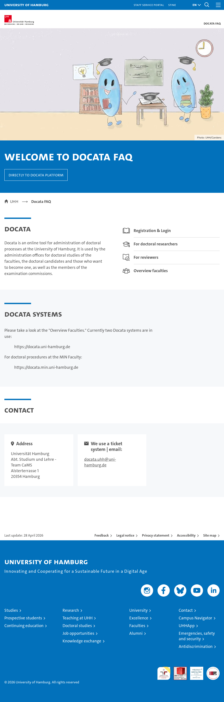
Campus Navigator (195, 618)
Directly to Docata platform (36, 175)
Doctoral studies (77, 625)
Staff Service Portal (149, 4)
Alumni (136, 633)
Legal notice (125, 535)
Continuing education (24, 625)
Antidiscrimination (196, 646)
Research (71, 610)
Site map (209, 535)
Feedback (101, 535)
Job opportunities (78, 633)
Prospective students (23, 618)
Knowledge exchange (82, 641)
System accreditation (213, 671)
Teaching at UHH (78, 618)
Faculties (137, 625)
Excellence (138, 618)
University (138, 610)
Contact (186, 610)
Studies (11, 610)
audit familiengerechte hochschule (163, 673)
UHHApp (187, 625)
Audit (178, 669)
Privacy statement (155, 535)
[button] (195, 5)
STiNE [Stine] (172, 4)
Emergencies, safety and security (197, 636)
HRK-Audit (194, 671)
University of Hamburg (26, 4)
